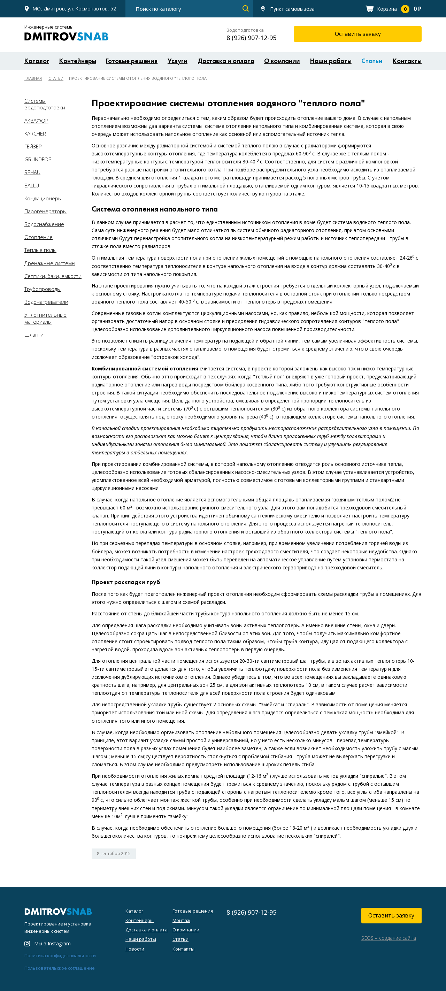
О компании (282, 61)
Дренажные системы (49, 263)
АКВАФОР (36, 120)
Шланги (34, 334)
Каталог (36, 61)
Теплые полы (40, 249)
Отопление (38, 236)
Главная (33, 78)
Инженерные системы (66, 33)
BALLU (31, 185)
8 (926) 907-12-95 (251, 37)
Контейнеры (77, 61)
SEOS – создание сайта (388, 938)
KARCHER (35, 133)
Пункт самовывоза (292, 9)
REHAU (32, 172)
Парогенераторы (45, 211)
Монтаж (181, 920)
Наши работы (331, 61)
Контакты (407, 61)
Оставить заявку (358, 34)
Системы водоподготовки (44, 104)
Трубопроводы (42, 288)
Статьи (372, 61)
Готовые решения (131, 61)
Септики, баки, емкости (53, 275)
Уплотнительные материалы (45, 318)
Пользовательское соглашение (59, 968)
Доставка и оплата (226, 61)
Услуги (177, 61)
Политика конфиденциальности (60, 955)
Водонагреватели (46, 301)
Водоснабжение (44, 224)
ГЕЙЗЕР (33, 146)
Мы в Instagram (52, 943)
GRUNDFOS (38, 159)
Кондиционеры (43, 198)
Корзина (399, 9)
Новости (134, 949)
